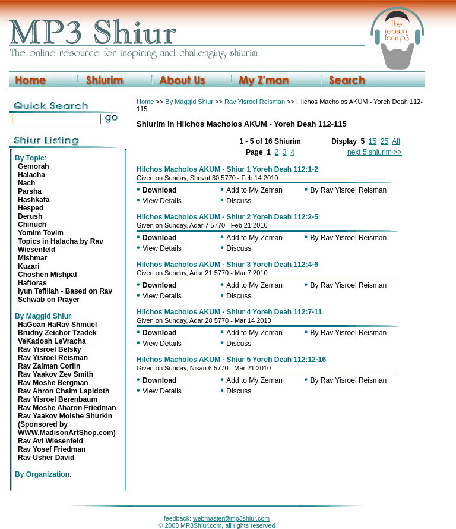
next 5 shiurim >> (374, 152)
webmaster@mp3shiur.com (231, 518)
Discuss (238, 201)
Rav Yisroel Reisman (254, 101)
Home (145, 101)
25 (384, 141)
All (396, 141)
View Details (162, 201)
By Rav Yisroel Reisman (349, 190)
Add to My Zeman (254, 190)
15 (372, 141)
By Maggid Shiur (189, 101)
